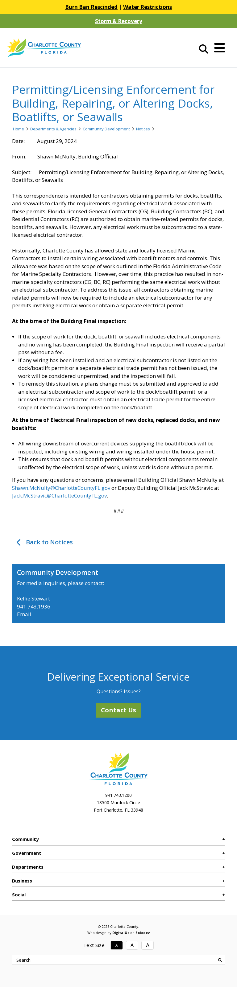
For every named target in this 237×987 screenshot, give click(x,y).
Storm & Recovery (118, 21)
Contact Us (118, 710)
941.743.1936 (33, 606)
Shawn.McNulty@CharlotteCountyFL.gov (61, 487)
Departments (28, 867)
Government (26, 853)
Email (24, 614)
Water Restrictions (147, 6)
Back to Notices (49, 542)
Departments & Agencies (53, 129)
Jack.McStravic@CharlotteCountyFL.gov (59, 495)
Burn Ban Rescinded (91, 6)
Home (18, 129)
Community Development (106, 129)
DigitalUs (120, 932)
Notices (143, 129)
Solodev (142, 932)
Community (25, 839)
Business (22, 881)
